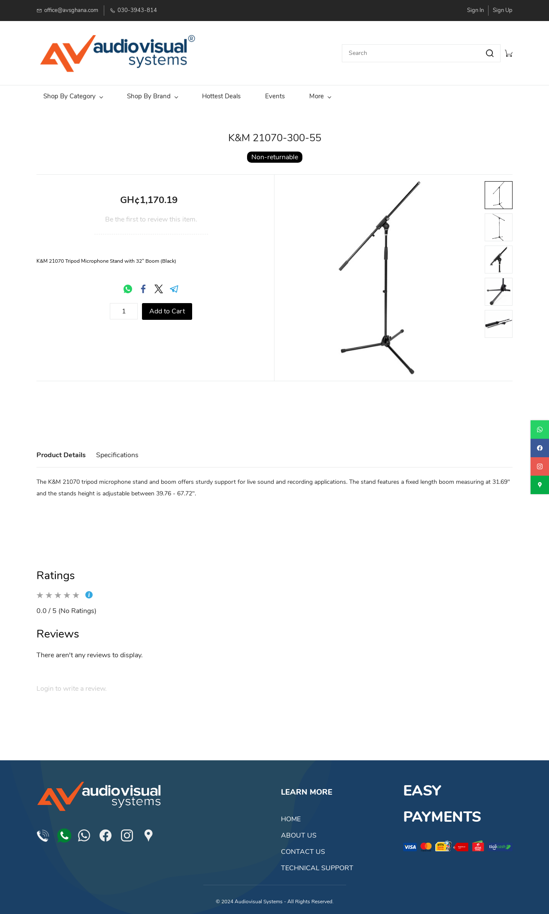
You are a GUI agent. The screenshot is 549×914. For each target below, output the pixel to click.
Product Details (61, 452)
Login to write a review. (71, 685)
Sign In (475, 10)
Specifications (117, 452)
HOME (291, 816)
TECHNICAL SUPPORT (317, 865)
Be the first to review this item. (151, 216)
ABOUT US (299, 832)
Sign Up (503, 10)
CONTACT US (303, 848)
